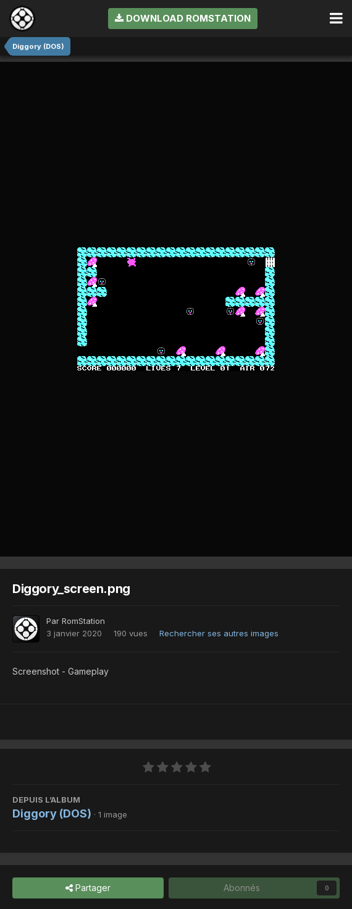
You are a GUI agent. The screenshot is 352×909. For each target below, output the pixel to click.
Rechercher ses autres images (219, 633)
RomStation (83, 621)
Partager (88, 888)
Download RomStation (183, 18)
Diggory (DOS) (51, 813)
